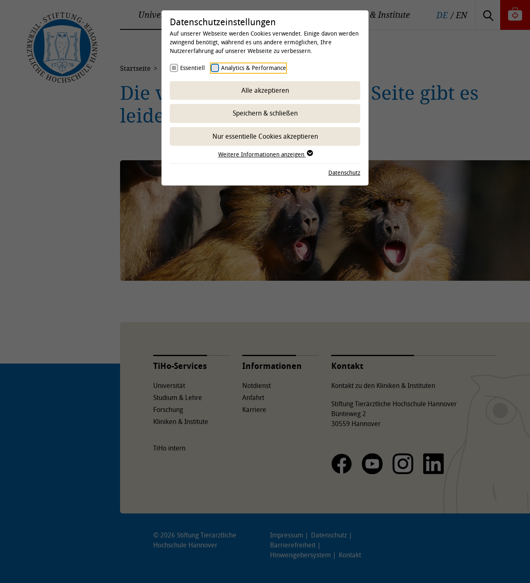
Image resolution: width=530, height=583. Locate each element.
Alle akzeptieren (265, 90)
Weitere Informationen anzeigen (265, 154)
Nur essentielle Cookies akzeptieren (265, 136)
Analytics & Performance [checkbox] (253, 68)
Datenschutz (344, 172)
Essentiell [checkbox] (192, 68)
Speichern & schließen (265, 113)
